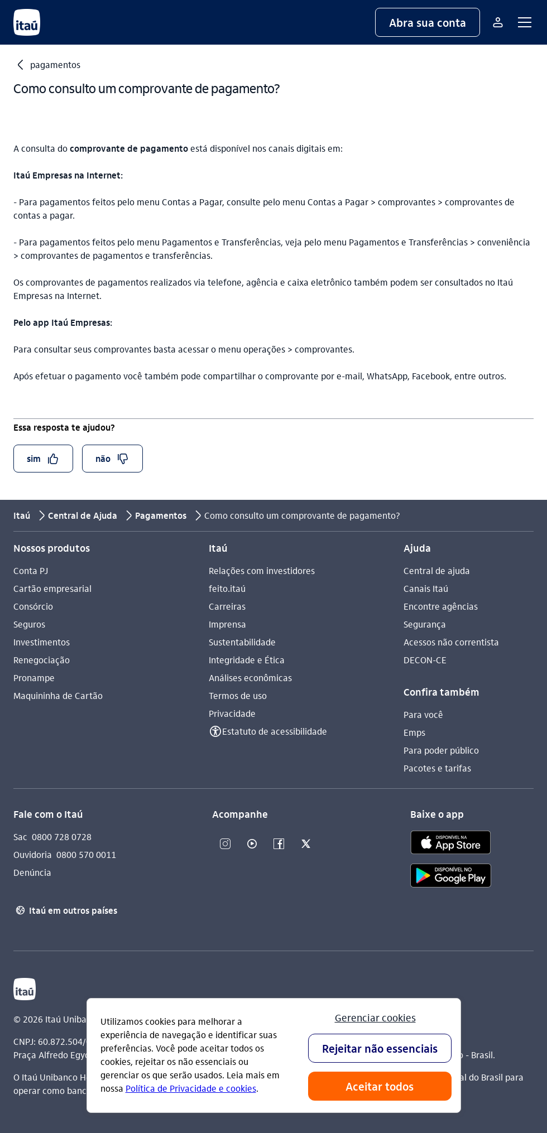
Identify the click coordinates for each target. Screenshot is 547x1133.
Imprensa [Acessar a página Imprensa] (227, 624)
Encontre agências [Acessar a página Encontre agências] (441, 606)
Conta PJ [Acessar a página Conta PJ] (30, 570)
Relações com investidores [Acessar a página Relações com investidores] (262, 570)
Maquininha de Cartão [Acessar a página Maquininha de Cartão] (58, 695)
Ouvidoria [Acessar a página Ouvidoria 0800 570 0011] (32, 854)
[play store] (450, 877)
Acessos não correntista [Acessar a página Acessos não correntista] (451, 642)
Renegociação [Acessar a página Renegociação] (41, 660)
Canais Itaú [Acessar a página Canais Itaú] (426, 588)
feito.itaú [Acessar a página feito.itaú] (227, 588)
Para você (423, 714)
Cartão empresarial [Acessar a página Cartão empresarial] (52, 588)
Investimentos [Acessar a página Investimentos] (41, 642)
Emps (414, 732)
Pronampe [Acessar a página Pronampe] (34, 677)
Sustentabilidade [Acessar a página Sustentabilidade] (242, 642)
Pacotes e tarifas (437, 768)
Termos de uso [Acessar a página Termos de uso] (238, 695)
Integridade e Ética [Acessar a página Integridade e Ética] (247, 660)
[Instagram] (225, 844)
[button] (427, 22)
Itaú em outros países (65, 910)
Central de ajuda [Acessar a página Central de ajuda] (437, 570)
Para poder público (441, 750)
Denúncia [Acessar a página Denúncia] (32, 872)
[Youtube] (252, 844)
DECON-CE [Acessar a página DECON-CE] (425, 660)
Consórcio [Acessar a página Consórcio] (33, 606)
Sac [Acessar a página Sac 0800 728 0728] (20, 836)
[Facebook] (279, 844)
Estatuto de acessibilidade (274, 731)
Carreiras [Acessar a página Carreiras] (227, 606)
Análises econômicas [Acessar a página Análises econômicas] (250, 677)
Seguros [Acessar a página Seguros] (29, 624)
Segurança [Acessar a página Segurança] (425, 624)
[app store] (450, 844)
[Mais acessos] (497, 22)
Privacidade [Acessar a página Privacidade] (232, 713)
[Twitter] (305, 844)
